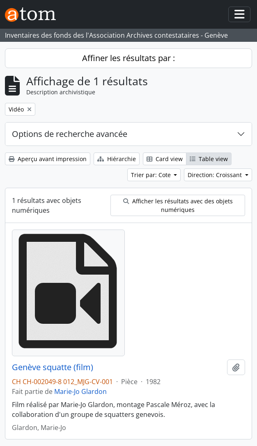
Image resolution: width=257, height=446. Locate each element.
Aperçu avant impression (48, 159)
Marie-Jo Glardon (80, 391)
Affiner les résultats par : (128, 58)
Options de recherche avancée (69, 133)
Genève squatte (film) (52, 367)
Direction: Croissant (215, 175)
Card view (165, 159)
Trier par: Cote (151, 175)
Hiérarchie (116, 159)
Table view (209, 159)
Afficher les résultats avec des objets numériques (178, 205)
